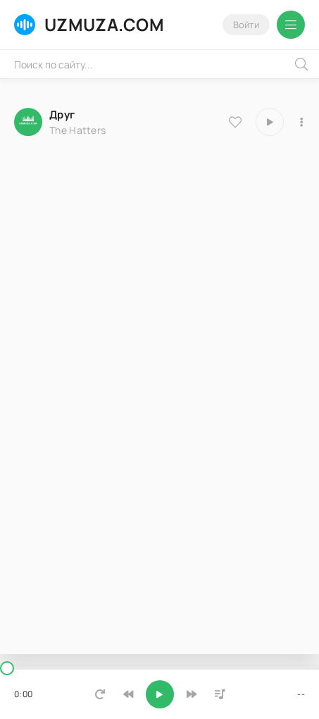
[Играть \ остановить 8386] (270, 122)
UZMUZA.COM (89, 24)
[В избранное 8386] (235, 121)
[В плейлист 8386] (301, 122)
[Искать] (301, 64)
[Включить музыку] (160, 694)
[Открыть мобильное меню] (291, 25)
